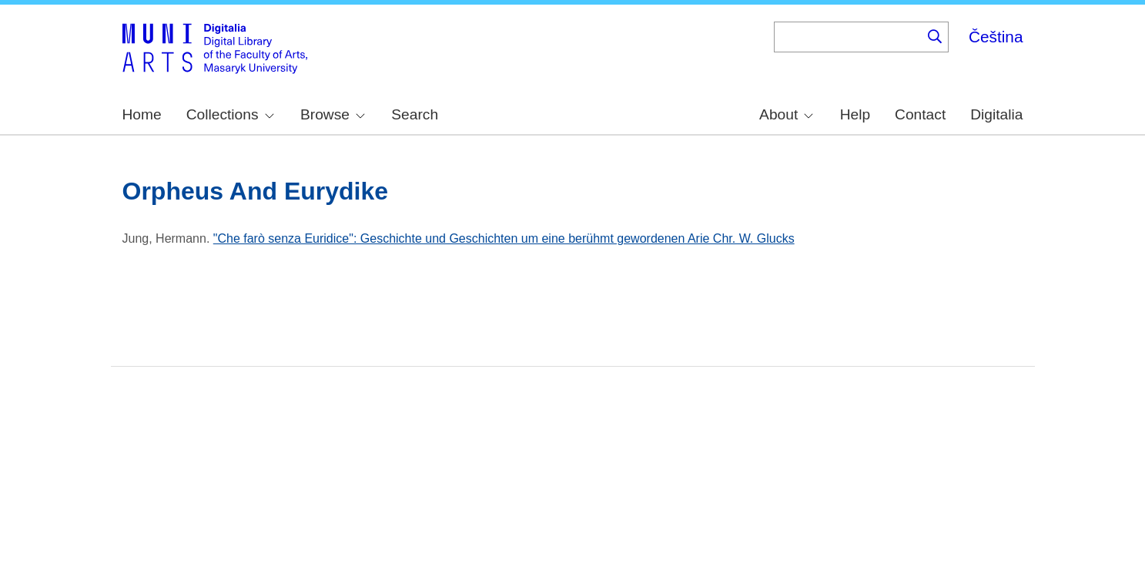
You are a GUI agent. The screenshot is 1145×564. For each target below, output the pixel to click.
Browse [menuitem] (332, 114)
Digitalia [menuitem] (996, 114)
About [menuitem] (786, 114)
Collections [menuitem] (230, 114)
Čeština (996, 36)
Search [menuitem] (414, 114)
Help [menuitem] (855, 114)
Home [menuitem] (142, 114)
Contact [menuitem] (920, 114)
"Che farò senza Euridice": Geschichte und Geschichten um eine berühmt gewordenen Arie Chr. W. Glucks (504, 238)
